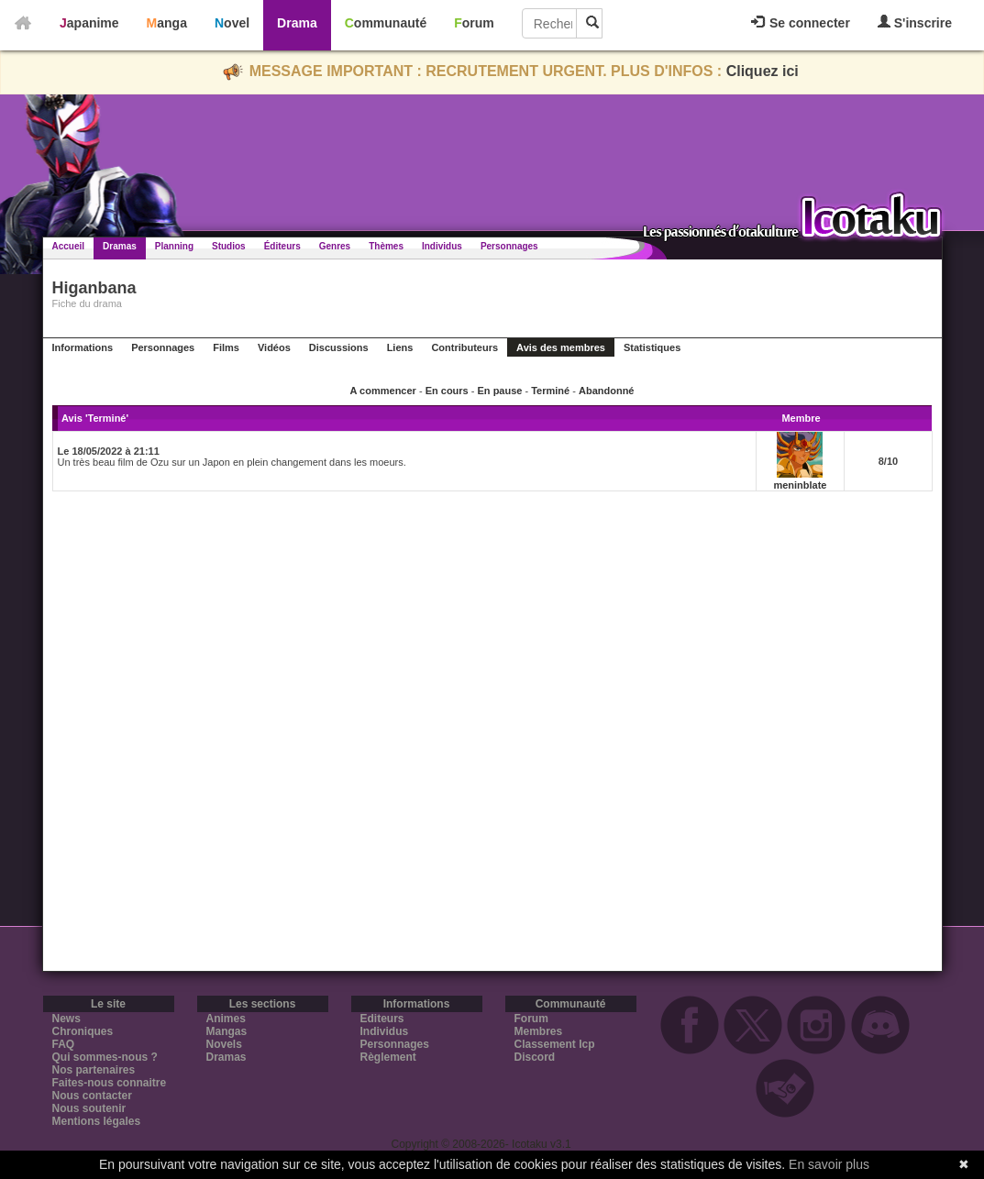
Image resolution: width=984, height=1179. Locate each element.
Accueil (68, 246)
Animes (226, 1018)
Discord (535, 1057)
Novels (224, 1044)
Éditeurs (282, 246)
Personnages (509, 246)
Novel (232, 23)
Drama (297, 23)
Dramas (120, 246)
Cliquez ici (762, 71)
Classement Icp (554, 1044)
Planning (174, 246)
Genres (334, 246)
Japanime (89, 23)
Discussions (339, 347)
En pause (500, 390)
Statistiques (652, 347)
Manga (167, 23)
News (66, 1018)
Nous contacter (92, 1095)
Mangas (227, 1031)
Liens (400, 347)
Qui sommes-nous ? (105, 1057)
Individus (442, 246)
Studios (229, 246)
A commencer (383, 390)
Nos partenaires (94, 1069)
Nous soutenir (89, 1108)
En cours (447, 390)
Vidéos (274, 347)
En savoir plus (829, 1164)
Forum (474, 23)
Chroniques (83, 1031)
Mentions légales (96, 1121)
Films (226, 347)
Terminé (550, 390)
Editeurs (382, 1018)
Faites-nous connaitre (109, 1082)
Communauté (385, 23)
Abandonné (607, 390)
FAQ (63, 1044)
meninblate (799, 484)
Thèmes (386, 246)
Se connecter (800, 23)
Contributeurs (464, 347)
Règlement (388, 1057)
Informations (83, 347)
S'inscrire (915, 22)
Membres (538, 1031)
